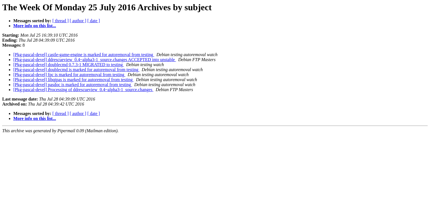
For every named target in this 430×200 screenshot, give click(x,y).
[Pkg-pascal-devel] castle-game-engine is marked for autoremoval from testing (83, 54)
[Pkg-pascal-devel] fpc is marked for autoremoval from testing (69, 74)
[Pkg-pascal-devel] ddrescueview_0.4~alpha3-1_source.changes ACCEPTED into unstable (94, 59)
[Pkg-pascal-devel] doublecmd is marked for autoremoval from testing (76, 69)
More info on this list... (34, 25)
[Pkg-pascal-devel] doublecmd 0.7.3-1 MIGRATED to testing (68, 64)
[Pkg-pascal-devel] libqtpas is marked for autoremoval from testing (73, 79)
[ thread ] (60, 20)
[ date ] (93, 20)
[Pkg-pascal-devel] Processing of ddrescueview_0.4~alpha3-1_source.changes (83, 89)
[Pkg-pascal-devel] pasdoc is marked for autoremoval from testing (72, 84)
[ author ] (78, 20)
